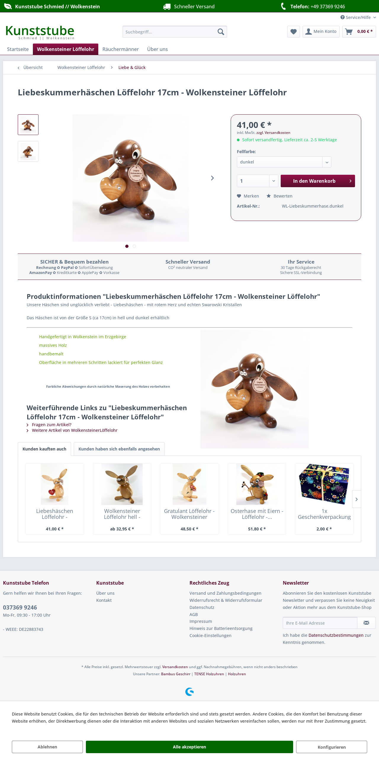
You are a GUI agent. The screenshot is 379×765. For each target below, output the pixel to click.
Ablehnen (47, 747)
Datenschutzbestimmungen (336, 635)
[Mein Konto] (321, 32)
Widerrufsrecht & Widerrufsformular (226, 600)
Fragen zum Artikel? (49, 424)
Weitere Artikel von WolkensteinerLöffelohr (72, 430)
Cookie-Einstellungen (211, 635)
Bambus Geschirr (175, 673)
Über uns (105, 593)
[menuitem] (175, 32)
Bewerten (279, 196)
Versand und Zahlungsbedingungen (225, 593)
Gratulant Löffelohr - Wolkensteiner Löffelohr (189, 514)
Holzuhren (237, 673)
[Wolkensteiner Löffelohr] (65, 49)
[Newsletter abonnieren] (366, 623)
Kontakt (104, 600)
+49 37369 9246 (311, 6)
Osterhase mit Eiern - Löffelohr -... (257, 514)
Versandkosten (175, 666)
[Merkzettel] (293, 32)
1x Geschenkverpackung (324, 514)
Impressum (201, 621)
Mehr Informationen (32, 728)
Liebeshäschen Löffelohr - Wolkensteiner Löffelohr (54, 514)
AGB (194, 614)
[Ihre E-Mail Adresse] (320, 623)
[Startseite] (18, 49)
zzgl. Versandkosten (273, 132)
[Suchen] (221, 32)
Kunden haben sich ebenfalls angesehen (119, 449)
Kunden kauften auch (44, 449)
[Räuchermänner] (120, 49)
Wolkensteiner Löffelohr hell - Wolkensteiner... (122, 514)
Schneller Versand (188, 6)
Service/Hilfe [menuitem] (356, 17)
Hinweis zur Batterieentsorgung (221, 628)
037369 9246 (20, 607)
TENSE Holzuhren (209, 673)
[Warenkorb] (359, 32)
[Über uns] (157, 49)
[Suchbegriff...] (175, 32)
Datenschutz (202, 607)
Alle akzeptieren (189, 747)
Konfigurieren (332, 747)
